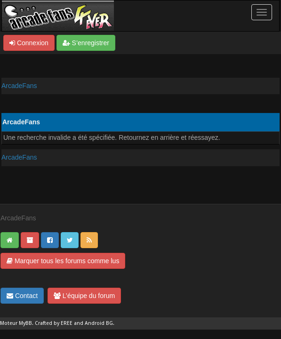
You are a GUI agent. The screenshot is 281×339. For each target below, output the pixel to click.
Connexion (28, 43)
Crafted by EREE (53, 323)
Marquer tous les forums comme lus (63, 261)
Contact (22, 295)
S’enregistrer (86, 43)
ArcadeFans (19, 85)
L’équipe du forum (84, 295)
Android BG (99, 323)
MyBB (25, 323)
